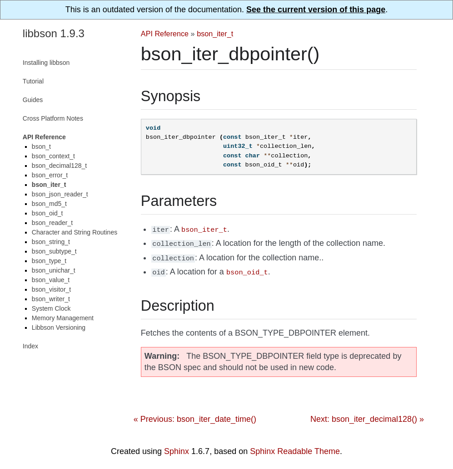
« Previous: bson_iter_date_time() (195, 415)
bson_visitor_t (51, 289)
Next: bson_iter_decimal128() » (367, 415)
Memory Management (63, 318)
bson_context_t (53, 156)
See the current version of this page (315, 9)
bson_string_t (51, 241)
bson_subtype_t (54, 251)
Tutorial (33, 81)
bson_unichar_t (53, 270)
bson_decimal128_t (59, 165)
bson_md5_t (49, 203)
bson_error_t (50, 175)
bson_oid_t (47, 213)
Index (30, 346)
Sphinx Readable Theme (295, 447)
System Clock (51, 308)
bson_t (41, 146)
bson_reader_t (52, 222)
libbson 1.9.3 (54, 33)
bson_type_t (49, 260)
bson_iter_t (215, 33)
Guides (33, 99)
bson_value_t (51, 279)
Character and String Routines (74, 232)
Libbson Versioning (58, 327)
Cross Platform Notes (53, 118)
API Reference (165, 33)
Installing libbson (46, 62)
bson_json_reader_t (60, 194)
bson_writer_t (51, 299)
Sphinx (176, 447)
